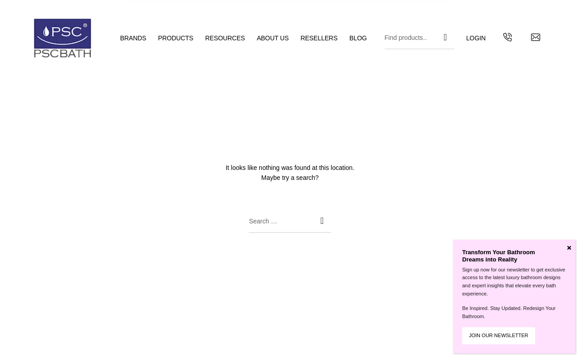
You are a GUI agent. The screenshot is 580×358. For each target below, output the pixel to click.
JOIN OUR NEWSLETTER (498, 335)
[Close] (569, 248)
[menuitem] (139, 38)
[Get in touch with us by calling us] (507, 38)
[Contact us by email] (535, 38)
